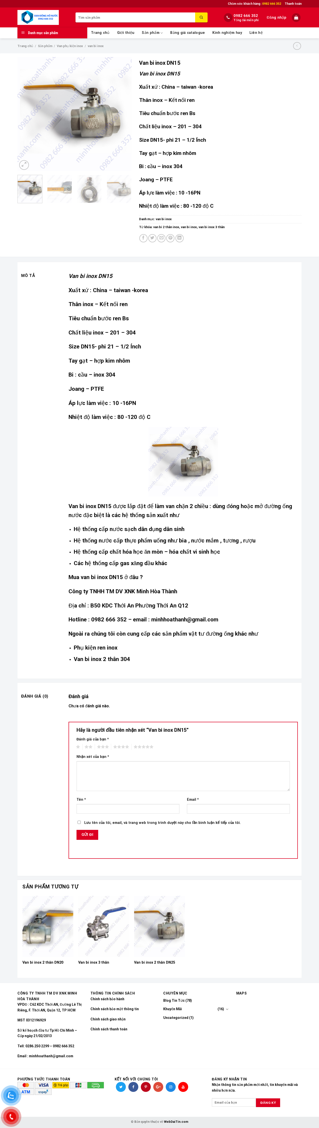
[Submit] (201, 17)
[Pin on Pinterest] (170, 238)
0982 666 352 (246, 15)
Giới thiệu (126, 33)
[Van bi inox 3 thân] (103, 926)
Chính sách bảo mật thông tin (114, 1009)
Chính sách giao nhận (108, 1019)
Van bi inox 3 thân (93, 962)
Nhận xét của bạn (93, 757)
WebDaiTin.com (176, 1122)
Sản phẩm (152, 33)
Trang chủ (100, 33)
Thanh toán (293, 3)
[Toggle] (227, 1009)
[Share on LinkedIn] (179, 238)
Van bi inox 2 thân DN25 (154, 962)
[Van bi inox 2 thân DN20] (47, 926)
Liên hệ (256, 33)
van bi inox (96, 46)
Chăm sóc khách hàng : (254, 3)
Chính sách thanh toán (108, 1029)
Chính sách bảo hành (107, 999)
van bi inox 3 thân (212, 227)
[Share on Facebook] (143, 238)
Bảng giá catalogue (187, 33)
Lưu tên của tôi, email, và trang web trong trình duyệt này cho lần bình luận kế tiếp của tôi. (162, 823)
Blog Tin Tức (174, 1000)
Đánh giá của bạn (93, 739)
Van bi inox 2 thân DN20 (42, 962)
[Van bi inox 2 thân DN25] (159, 926)
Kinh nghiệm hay (227, 33)
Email (193, 799)
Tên (81, 799)
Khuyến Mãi (172, 1009)
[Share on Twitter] (152, 238)
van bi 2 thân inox (166, 227)
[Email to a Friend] (161, 238)
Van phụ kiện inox (70, 46)
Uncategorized (175, 1018)
